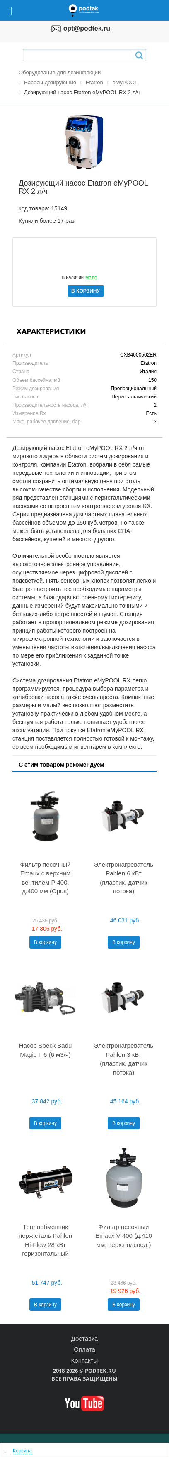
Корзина (22, 1451)
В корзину (45, 942)
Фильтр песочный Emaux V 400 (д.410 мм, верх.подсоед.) (123, 1235)
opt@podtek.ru (86, 28)
